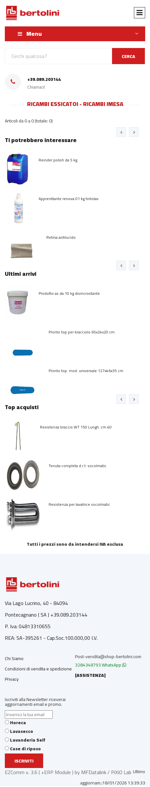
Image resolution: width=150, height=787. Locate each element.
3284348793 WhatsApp (100, 665)
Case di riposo (25, 748)
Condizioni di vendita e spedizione (38, 669)
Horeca (18, 722)
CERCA (128, 56)
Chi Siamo (14, 658)
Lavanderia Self (27, 740)
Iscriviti (23, 761)
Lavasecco (21, 731)
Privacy (12, 679)
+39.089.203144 (44, 79)
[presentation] (121, 132)
